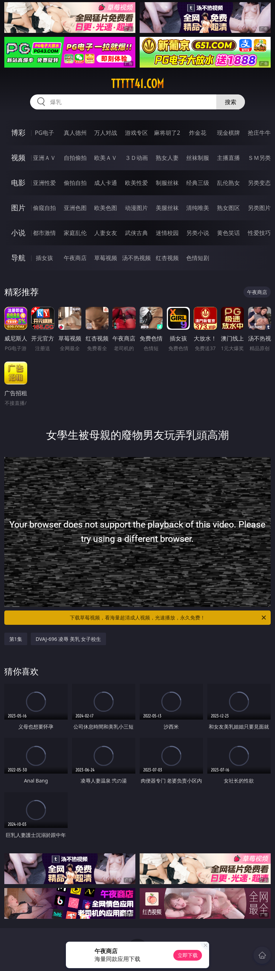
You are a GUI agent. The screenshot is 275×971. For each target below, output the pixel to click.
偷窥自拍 (44, 208)
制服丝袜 (167, 183)
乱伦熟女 (228, 183)
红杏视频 (167, 258)
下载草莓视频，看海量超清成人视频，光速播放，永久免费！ (168, 617)
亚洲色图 (75, 208)
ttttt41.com (137, 84)
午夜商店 (75, 258)
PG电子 (44, 133)
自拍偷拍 (75, 158)
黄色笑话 (228, 233)
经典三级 (197, 183)
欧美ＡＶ (105, 158)
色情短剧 (197, 258)
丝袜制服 (197, 158)
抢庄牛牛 (259, 133)
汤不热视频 (136, 258)
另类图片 (259, 208)
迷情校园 (167, 233)
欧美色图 (105, 208)
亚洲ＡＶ (44, 158)
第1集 (15, 639)
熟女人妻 (167, 158)
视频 (18, 157)
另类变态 (259, 183)
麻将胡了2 (167, 133)
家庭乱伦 (75, 233)
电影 (18, 182)
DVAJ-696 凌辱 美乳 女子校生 (68, 639)
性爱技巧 (259, 233)
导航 (18, 258)
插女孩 (44, 258)
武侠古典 (136, 233)
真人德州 (75, 133)
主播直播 (228, 158)
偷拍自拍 (75, 183)
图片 (18, 207)
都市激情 (44, 233)
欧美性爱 (136, 183)
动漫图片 (136, 208)
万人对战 (105, 133)
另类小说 (197, 233)
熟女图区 (228, 208)
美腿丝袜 (167, 208)
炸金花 (197, 133)
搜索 (230, 102)
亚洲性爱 (44, 183)
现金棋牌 (228, 133)
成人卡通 (105, 183)
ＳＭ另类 (259, 158)
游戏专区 (136, 133)
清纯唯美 (197, 208)
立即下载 (188, 955)
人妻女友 (105, 233)
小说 (18, 232)
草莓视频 (105, 258)
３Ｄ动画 (136, 158)
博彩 (18, 132)
